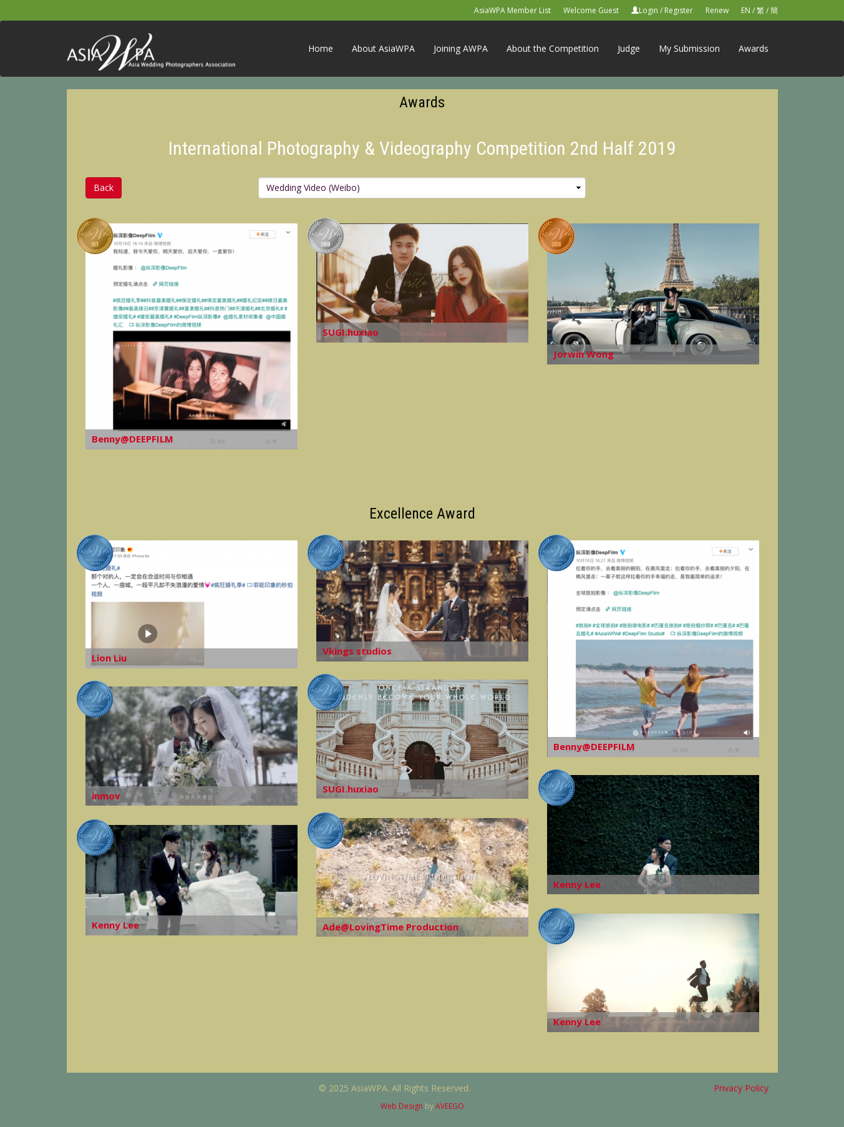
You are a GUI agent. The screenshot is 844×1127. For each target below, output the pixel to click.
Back (104, 187)
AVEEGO (449, 1106)
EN (745, 10)
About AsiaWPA (383, 48)
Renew (717, 10)
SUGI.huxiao (351, 332)
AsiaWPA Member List (512, 10)
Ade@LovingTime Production (390, 926)
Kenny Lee (577, 884)
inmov (106, 795)
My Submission (689, 48)
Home (320, 48)
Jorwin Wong (583, 354)
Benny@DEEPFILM (132, 438)
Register (678, 10)
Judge (629, 48)
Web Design (402, 1106)
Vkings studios (357, 651)
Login (648, 10)
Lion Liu (109, 657)
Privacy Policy (741, 1088)
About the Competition (553, 48)
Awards (754, 48)
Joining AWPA (461, 48)
